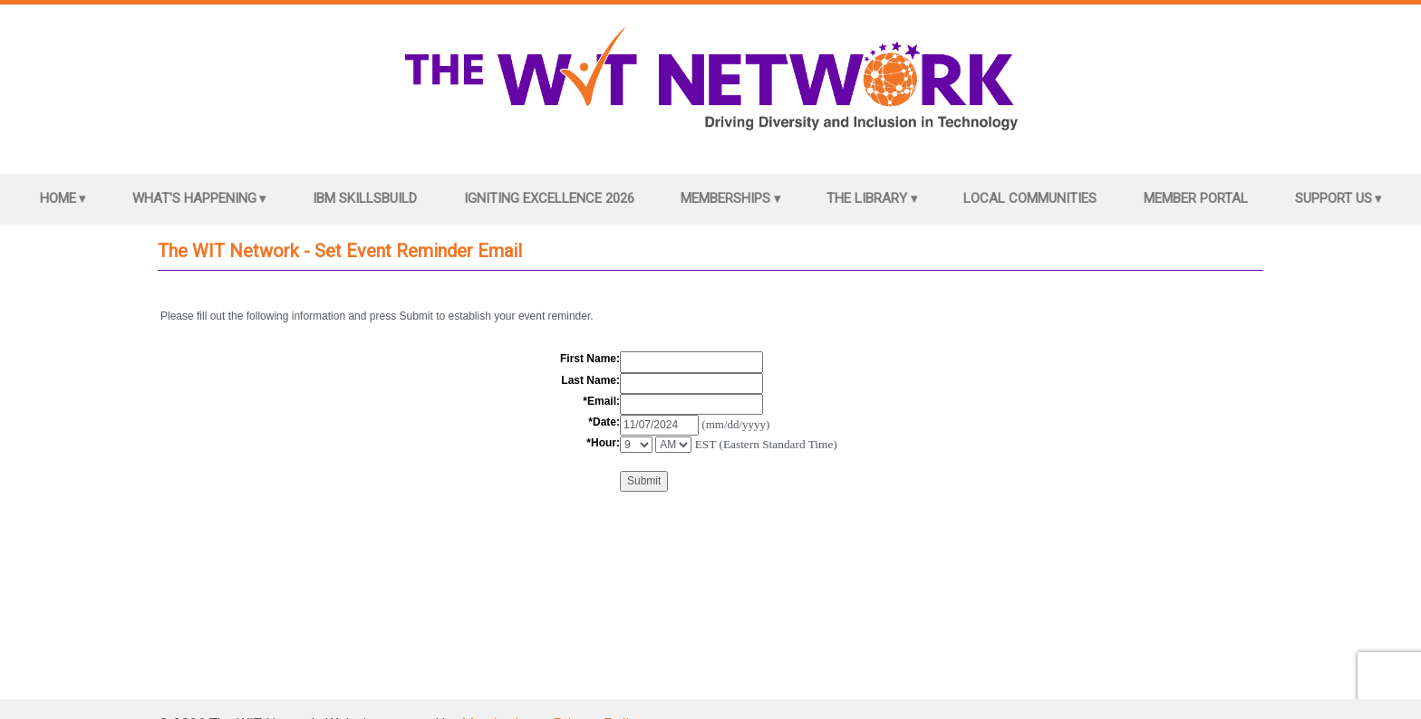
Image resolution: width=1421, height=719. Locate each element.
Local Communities (1030, 198)
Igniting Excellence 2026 (549, 198)
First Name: (590, 358)
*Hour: (603, 442)
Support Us (1333, 198)
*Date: (604, 422)
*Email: (601, 401)
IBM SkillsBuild (365, 198)
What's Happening (194, 198)
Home (58, 198)
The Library (866, 198)
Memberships (725, 198)
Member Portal (1196, 198)
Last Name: (590, 380)
